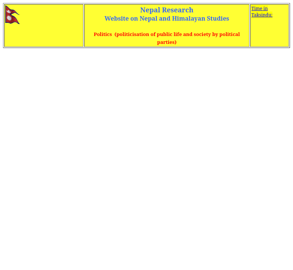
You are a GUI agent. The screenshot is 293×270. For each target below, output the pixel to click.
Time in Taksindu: (261, 11)
